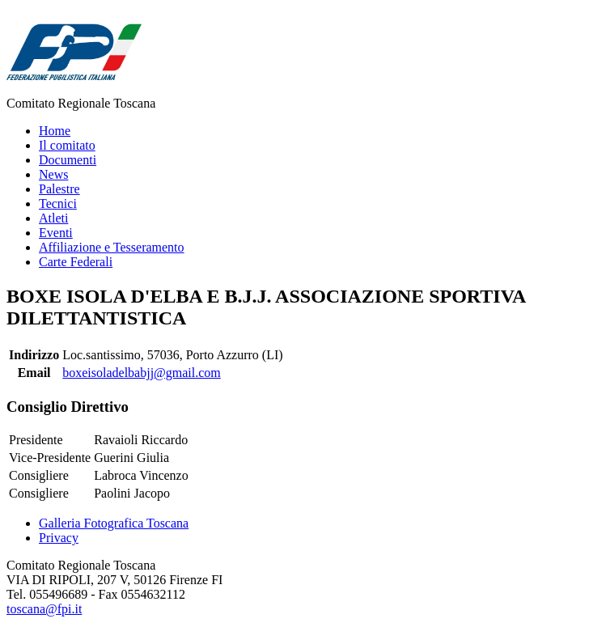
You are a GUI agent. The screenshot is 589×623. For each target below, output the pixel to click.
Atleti (53, 218)
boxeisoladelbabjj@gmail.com (141, 372)
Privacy (58, 538)
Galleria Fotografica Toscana (114, 523)
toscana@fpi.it (44, 609)
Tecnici (58, 203)
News (53, 174)
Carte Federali (75, 262)
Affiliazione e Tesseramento (111, 247)
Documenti (67, 160)
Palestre (59, 189)
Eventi (56, 232)
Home (54, 131)
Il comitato (67, 145)
